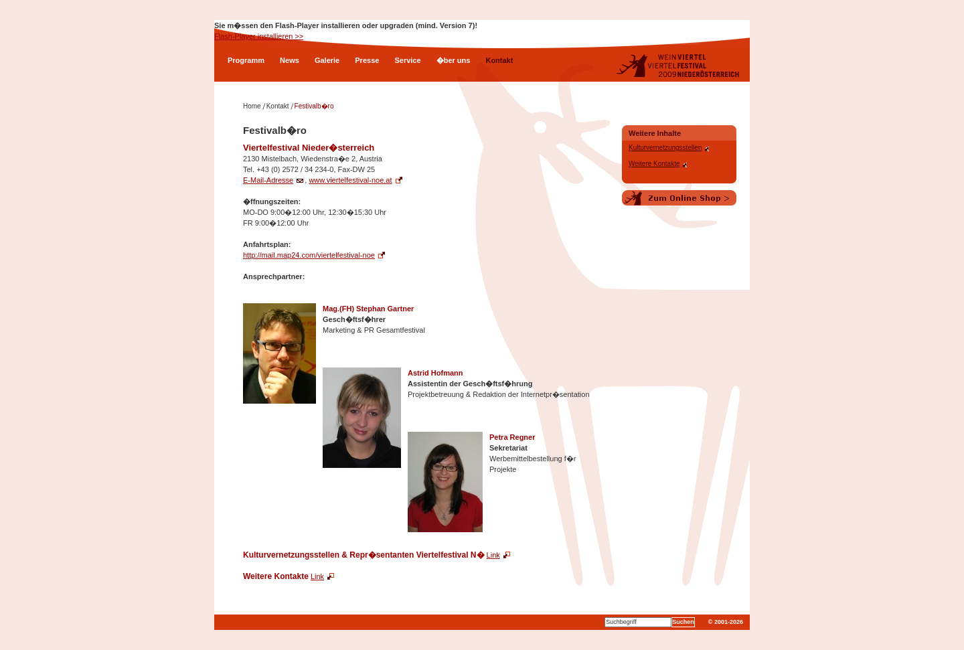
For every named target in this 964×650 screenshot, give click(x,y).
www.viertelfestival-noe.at (350, 180)
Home (252, 106)
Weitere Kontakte (654, 163)
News (289, 60)
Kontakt (499, 60)
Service (407, 60)
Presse (367, 60)
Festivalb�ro (314, 106)
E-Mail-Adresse (268, 180)
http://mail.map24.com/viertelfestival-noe (309, 255)
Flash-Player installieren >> (258, 36)
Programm (246, 60)
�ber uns (453, 60)
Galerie (327, 60)
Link (493, 555)
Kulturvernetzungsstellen (665, 147)
